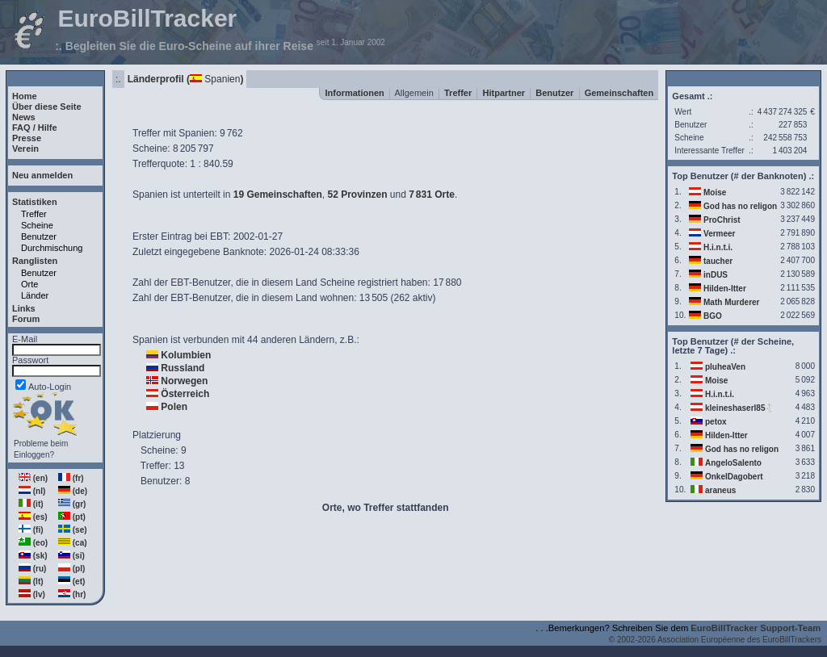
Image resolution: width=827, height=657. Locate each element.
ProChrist (722, 220)
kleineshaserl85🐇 (740, 408)
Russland (182, 368)
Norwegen (184, 381)
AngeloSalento (733, 462)
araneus (720, 490)
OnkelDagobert (734, 476)
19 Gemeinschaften (277, 194)
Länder (34, 295)
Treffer (34, 214)
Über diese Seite (47, 106)
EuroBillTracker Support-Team (756, 628)
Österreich (185, 394)
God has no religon (740, 206)
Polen (174, 406)
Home (24, 96)
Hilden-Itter (724, 288)
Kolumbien (186, 355)
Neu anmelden (42, 175)
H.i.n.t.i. (718, 247)
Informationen (354, 93)
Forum (26, 319)
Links (24, 308)
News (24, 117)
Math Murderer (731, 302)
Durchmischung (51, 248)
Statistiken (34, 202)
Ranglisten (34, 261)
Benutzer (39, 236)
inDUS (715, 274)
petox (716, 421)
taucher (718, 261)
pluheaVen (725, 366)
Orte (29, 284)
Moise (714, 192)
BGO (712, 316)
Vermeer (719, 233)
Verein (25, 148)
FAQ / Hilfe (34, 127)
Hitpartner (504, 93)
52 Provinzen (357, 194)
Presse (26, 138)
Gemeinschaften (619, 93)
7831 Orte (432, 194)
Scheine (37, 225)
